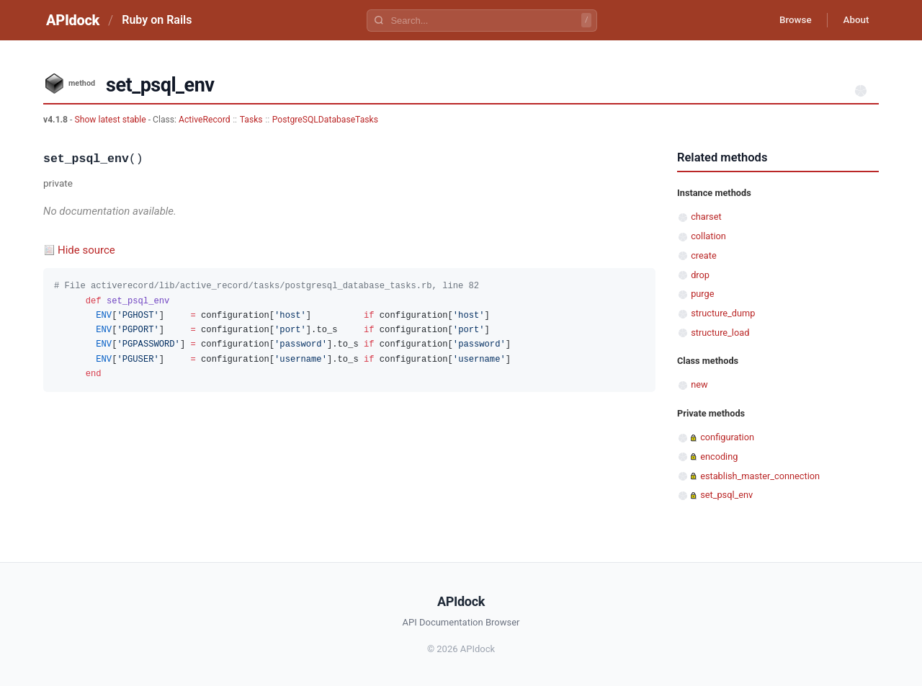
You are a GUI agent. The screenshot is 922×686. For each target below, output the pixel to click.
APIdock (72, 20)
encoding (719, 456)
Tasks (251, 120)
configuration (727, 437)
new (699, 384)
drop (700, 275)
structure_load (720, 332)
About (853, 20)
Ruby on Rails (157, 20)
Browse (788, 20)
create (704, 255)
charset (706, 216)
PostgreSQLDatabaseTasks (325, 120)
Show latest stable (111, 120)
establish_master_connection (760, 476)
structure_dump (723, 313)
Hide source (86, 250)
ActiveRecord (204, 120)
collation (708, 236)
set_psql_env (726, 494)
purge (702, 293)
